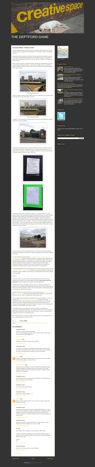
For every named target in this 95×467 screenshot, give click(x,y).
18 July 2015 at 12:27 (21, 353)
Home (33, 458)
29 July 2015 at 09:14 (21, 388)
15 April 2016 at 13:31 (21, 443)
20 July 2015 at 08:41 (21, 381)
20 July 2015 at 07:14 (21, 373)
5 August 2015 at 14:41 (21, 417)
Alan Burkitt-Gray (20, 364)
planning (35, 323)
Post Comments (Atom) (36, 462)
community (18, 323)
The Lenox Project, (18, 293)
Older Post (50, 458)
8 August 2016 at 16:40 (21, 450)
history (30, 323)
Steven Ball (19, 339)
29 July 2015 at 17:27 (21, 395)
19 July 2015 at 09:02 (21, 361)
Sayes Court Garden (48, 292)
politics (38, 323)
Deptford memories (68, 66)
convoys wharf (25, 323)
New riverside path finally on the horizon (73, 98)
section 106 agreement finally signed (21, 270)
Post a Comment (18, 453)
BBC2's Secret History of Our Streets (66, 83)
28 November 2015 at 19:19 (22, 425)
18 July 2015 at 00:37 (21, 343)
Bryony (18, 356)
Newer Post (15, 458)
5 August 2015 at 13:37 (21, 404)
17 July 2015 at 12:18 (21, 336)
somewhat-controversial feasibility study (28, 299)
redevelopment (44, 323)
